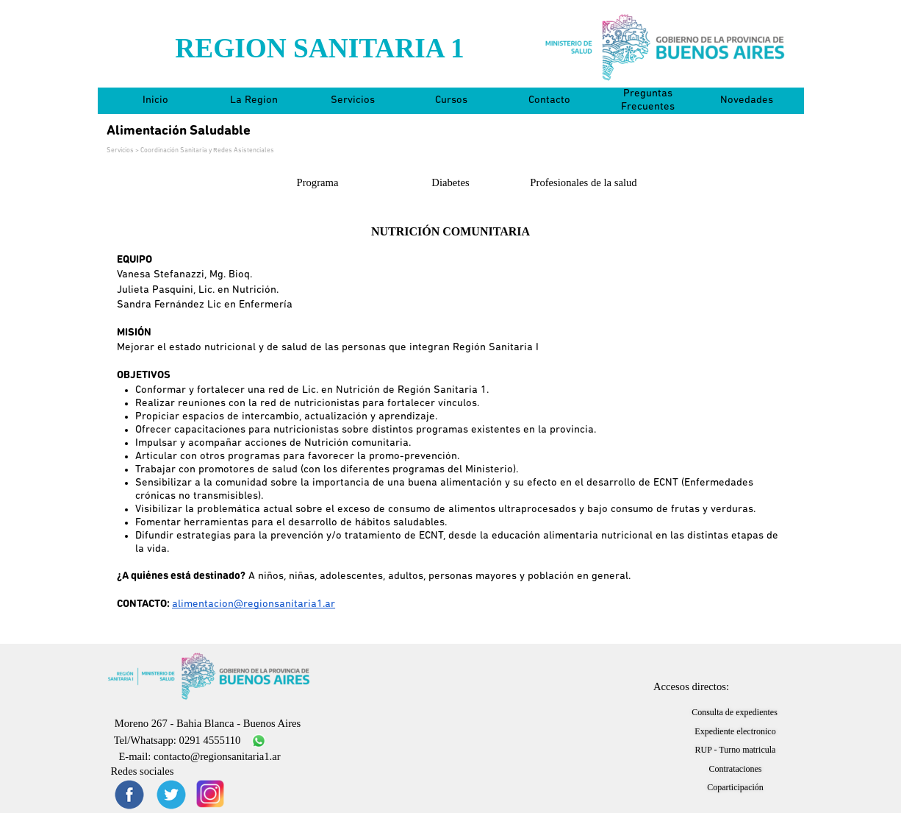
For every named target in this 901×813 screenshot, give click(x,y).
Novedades (746, 100)
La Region (254, 100)
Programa (318, 182)
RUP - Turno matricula (735, 750)
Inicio (155, 100)
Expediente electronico (734, 731)
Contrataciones (735, 769)
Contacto (549, 100)
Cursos (451, 100)
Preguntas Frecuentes (648, 100)
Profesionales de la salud (583, 182)
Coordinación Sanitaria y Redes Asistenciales (207, 150)
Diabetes (450, 182)
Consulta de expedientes (735, 712)
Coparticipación (735, 787)
